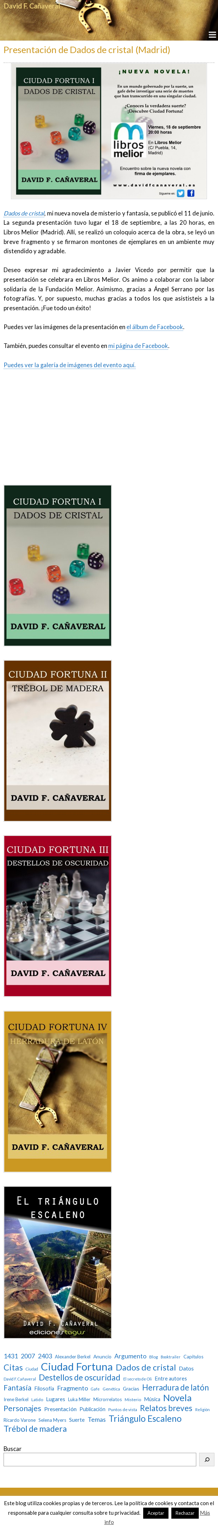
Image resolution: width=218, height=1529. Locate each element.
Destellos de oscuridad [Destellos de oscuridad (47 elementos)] (79, 1377)
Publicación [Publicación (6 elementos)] (92, 1409)
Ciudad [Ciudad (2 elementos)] (32, 1369)
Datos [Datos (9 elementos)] (186, 1368)
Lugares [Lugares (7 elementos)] (55, 1399)
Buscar (13, 1448)
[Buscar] (206, 1459)
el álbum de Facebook (154, 327)
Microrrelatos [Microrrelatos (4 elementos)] (107, 1399)
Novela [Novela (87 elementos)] (177, 1397)
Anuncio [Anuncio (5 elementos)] (102, 1356)
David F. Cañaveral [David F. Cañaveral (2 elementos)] (20, 1379)
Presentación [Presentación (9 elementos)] (60, 1408)
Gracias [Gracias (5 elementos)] (131, 1389)
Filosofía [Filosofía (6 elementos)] (44, 1388)
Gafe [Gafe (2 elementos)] (95, 1389)
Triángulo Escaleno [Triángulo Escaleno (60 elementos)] (145, 1418)
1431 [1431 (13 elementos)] (11, 1356)
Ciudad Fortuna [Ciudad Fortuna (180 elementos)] (77, 1366)
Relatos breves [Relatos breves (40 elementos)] (166, 1408)
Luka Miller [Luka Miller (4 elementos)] (79, 1399)
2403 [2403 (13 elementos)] (45, 1356)
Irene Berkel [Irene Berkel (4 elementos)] (16, 1399)
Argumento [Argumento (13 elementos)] (130, 1356)
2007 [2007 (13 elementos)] (28, 1356)
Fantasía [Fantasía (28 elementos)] (17, 1387)
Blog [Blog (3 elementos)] (153, 1356)
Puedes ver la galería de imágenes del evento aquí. (70, 365)
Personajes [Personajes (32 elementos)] (22, 1408)
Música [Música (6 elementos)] (152, 1399)
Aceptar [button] (155, 1513)
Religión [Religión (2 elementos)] (202, 1410)
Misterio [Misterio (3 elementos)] (133, 1399)
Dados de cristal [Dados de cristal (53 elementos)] (146, 1367)
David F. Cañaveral (32, 6)
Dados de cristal (24, 213)
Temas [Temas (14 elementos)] (97, 1419)
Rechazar (185, 1513)
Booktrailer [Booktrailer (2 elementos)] (171, 1357)
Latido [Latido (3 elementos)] (37, 1399)
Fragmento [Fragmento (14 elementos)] (72, 1388)
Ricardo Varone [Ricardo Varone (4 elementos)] (20, 1420)
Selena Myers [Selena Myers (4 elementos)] (52, 1420)
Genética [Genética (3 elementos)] (111, 1389)
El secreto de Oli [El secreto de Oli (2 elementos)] (137, 1379)
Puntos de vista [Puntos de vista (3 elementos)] (122, 1409)
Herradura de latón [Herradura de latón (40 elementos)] (175, 1387)
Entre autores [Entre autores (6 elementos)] (171, 1378)
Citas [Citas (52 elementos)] (13, 1367)
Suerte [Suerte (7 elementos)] (77, 1419)
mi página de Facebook (138, 345)
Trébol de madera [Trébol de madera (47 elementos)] (35, 1429)
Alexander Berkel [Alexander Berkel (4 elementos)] (72, 1356)
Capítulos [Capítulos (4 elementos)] (193, 1356)
